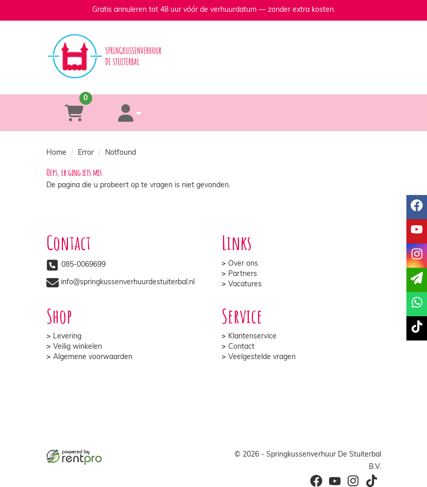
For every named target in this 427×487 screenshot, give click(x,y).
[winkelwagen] (74, 112)
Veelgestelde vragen (262, 357)
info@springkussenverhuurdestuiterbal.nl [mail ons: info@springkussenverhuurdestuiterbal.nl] (128, 282)
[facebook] (416, 207)
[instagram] (416, 256)
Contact (241, 347)
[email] (416, 280)
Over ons (243, 264)
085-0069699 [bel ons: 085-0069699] (83, 265)
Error (86, 153)
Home (56, 153)
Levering (67, 336)
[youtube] (416, 231)
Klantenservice (252, 336)
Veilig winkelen (77, 347)
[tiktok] (416, 328)
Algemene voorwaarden (92, 357)
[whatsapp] (254, 79)
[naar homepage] (213, 47)
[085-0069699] (172, 79)
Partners (242, 274)
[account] (130, 112)
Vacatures (245, 284)
